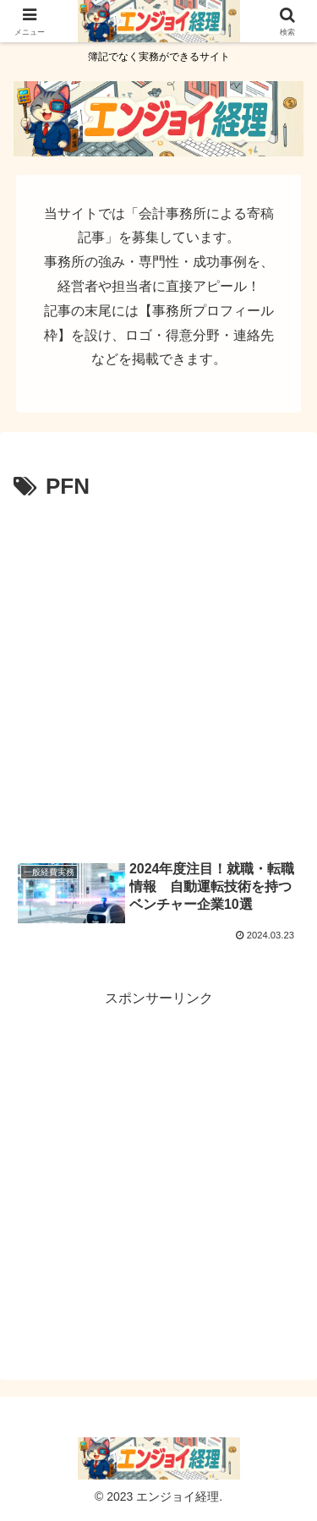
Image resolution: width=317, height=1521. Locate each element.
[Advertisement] (158, 673)
